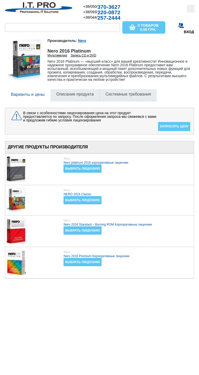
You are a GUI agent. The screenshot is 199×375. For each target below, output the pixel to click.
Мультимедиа (57, 55)
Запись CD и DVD (83, 55)
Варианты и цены (28, 94)
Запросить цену (174, 126)
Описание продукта (75, 94)
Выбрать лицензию (82, 168)
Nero (82, 41)
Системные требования (128, 94)
